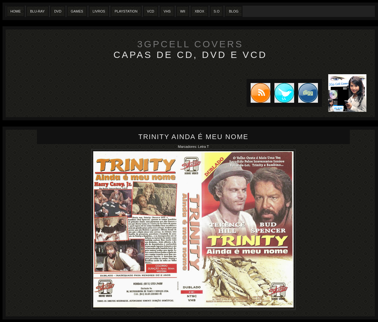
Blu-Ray (37, 11)
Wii (182, 11)
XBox (199, 11)
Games (77, 11)
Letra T (203, 146)
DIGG (308, 93)
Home (15, 11)
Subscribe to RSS (258, 93)
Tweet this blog (282, 93)
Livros (99, 11)
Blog (233, 11)
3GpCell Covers (190, 44)
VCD (150, 11)
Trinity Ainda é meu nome (193, 137)
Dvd (57, 11)
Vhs (167, 11)
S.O (217, 11)
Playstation (126, 11)
